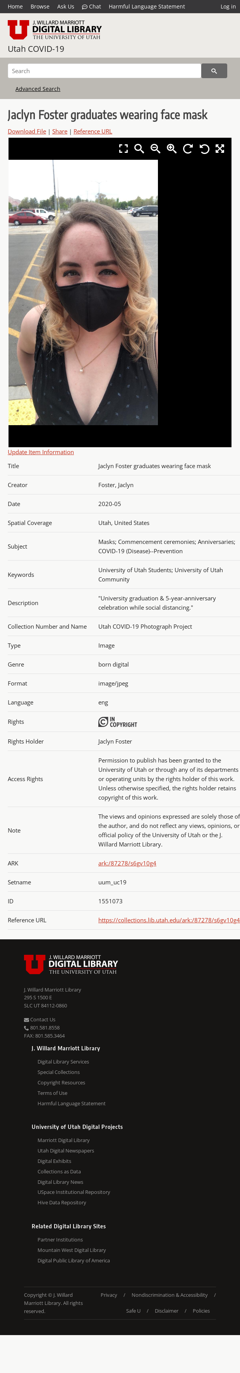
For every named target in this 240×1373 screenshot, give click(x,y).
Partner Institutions (60, 1239)
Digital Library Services (63, 1061)
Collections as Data (59, 1171)
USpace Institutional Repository (74, 1191)
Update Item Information (41, 452)
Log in (228, 6)
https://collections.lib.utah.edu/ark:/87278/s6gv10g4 (169, 920)
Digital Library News (60, 1181)
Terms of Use (52, 1092)
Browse (40, 6)
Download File (27, 131)
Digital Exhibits (54, 1161)
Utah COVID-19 (36, 48)
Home (15, 6)
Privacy (109, 1294)
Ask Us (65, 6)
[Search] (104, 70)
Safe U (133, 1310)
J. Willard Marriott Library (52, 989)
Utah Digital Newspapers (66, 1150)
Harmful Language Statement (147, 6)
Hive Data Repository (62, 1202)
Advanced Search (37, 88)
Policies (201, 1310)
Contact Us (39, 1019)
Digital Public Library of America (74, 1260)
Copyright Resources (61, 1082)
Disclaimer (166, 1310)
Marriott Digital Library (64, 1140)
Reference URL (93, 131)
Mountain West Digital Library (72, 1249)
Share (59, 131)
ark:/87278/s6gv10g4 (127, 863)
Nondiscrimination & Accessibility (170, 1294)
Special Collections (59, 1072)
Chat (91, 6)
